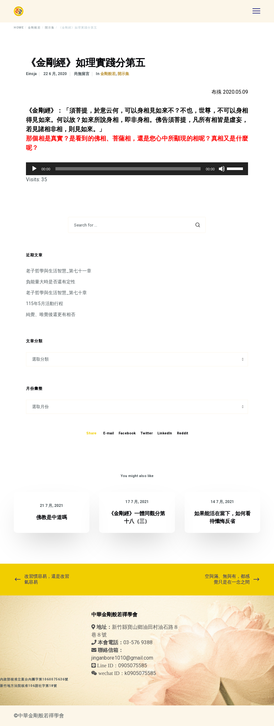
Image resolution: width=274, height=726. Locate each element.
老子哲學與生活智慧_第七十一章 (58, 270)
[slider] (128, 168)
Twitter (146, 433)
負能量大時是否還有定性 (50, 281)
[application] (137, 168)
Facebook (127, 433)
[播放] (34, 169)
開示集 (123, 74)
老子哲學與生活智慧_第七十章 (56, 292)
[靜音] (222, 169)
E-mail (108, 433)
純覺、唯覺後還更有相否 (50, 314)
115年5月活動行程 (44, 303)
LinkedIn (164, 433)
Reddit (182, 433)
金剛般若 (108, 74)
